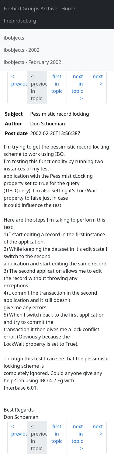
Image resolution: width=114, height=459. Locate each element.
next (98, 76)
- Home (39, 8)
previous (19, 83)
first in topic (56, 83)
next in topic (77, 83)
